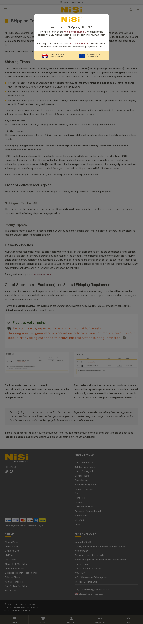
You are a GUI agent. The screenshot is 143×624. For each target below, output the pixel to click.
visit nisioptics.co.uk (75, 31)
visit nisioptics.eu (79, 43)
